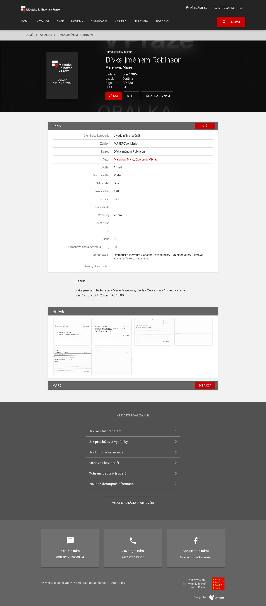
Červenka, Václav (146, 159)
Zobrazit (205, 385)
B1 (115, 247)
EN (241, 7)
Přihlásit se (196, 7)
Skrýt (205, 125)
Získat (113, 96)
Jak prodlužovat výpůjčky (108, 442)
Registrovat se (224, 7)
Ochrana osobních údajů (107, 473)
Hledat (231, 22)
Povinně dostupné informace (111, 484)
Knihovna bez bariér (104, 463)
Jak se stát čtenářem (105, 431)
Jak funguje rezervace (106, 452)
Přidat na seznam (157, 96)
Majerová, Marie (118, 67)
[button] (62, 75)
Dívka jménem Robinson (75, 35)
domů (29, 35)
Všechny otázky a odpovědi (133, 502)
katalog (46, 35)
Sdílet (131, 96)
